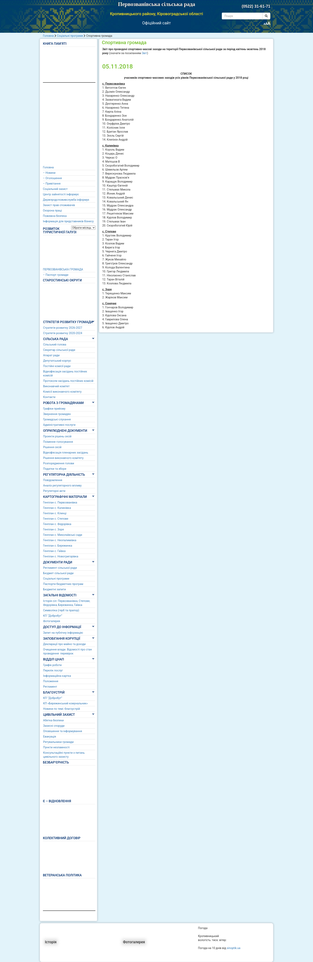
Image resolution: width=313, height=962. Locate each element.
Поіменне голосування (58, 441)
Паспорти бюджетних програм (63, 584)
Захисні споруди (53, 725)
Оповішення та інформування (62, 731)
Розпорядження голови (58, 463)
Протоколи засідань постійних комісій (68, 380)
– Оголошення (52, 178)
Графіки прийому (54, 408)
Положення (50, 681)
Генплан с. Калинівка (57, 507)
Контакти (49, 397)
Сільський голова (54, 344)
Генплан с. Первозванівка (60, 502)
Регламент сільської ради (60, 567)
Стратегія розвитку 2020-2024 (62, 333)
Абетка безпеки (53, 720)
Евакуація (49, 736)
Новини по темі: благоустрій (61, 708)
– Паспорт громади (55, 274)
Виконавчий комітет (56, 386)
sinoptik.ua (233, 948)
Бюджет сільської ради (58, 573)
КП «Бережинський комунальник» (65, 703)
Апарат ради (51, 355)
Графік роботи (52, 665)
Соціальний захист (55, 189)
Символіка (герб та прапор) (61, 610)
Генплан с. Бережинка (57, 545)
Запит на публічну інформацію (63, 632)
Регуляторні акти (54, 490)
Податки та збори (54, 468)
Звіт (144, 53)
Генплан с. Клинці (54, 513)
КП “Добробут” (52, 615)
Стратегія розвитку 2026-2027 (62, 327)
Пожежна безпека (55, 215)
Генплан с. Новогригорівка (60, 556)
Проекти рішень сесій (57, 436)
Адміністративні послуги (59, 424)
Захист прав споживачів (59, 205)
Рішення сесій (52, 447)
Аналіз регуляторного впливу (62, 485)
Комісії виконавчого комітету (62, 391)
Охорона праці (52, 210)
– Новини (49, 172)
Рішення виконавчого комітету (63, 458)
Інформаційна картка (57, 675)
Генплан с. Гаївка (54, 551)
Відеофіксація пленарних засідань (65, 452)
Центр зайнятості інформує (61, 194)
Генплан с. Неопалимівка (59, 540)
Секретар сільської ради (59, 349)
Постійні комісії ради (56, 366)
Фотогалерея (51, 621)
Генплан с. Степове (55, 518)
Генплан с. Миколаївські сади (62, 534)
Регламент (50, 686)
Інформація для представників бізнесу (68, 221)
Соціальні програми (70, 35)
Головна (48, 35)
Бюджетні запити (54, 589)
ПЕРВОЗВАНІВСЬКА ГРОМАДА (63, 269)
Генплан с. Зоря (53, 529)
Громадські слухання (57, 419)
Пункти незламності (56, 747)
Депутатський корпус (57, 360)
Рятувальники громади (58, 742)
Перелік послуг (53, 670)
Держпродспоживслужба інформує (66, 199)
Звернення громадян (57, 414)
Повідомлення (52, 480)
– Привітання (51, 183)
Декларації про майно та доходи (64, 644)
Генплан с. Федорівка (57, 524)
